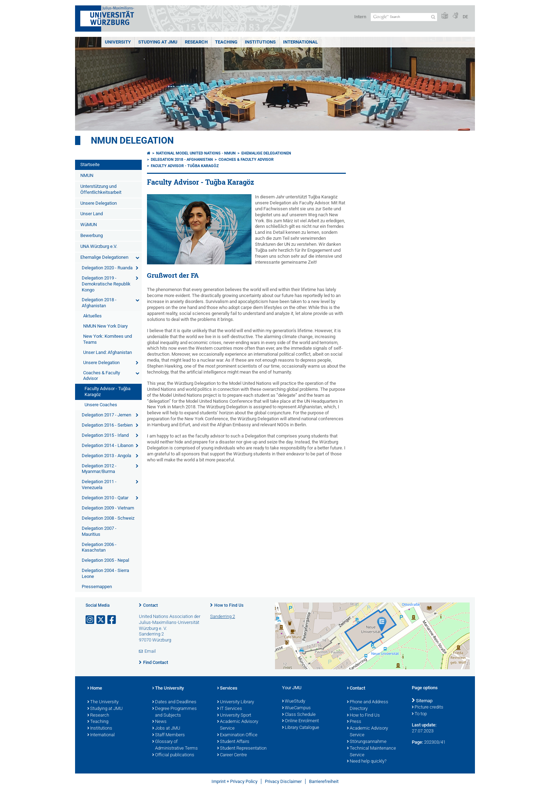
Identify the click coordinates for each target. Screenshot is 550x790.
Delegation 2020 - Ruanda (107, 267)
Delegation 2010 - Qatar (105, 497)
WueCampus (296, 708)
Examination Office (237, 735)
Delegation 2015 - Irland (105, 435)
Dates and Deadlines (174, 702)
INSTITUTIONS (260, 42)
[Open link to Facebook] (112, 620)
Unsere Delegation (98, 203)
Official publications (173, 755)
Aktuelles (92, 315)
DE (465, 16)
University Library (235, 702)
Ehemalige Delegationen (104, 257)
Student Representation (242, 748)
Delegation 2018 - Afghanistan (99, 302)
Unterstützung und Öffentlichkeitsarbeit (100, 189)
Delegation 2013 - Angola (106, 455)
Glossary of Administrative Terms (175, 745)
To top (419, 714)
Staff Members (168, 735)
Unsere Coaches (101, 404)
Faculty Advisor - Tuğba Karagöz (107, 391)
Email (150, 651)
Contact (150, 605)
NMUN (86, 175)
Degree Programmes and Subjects (174, 712)
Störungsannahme (367, 742)
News (159, 722)
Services (227, 688)
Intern (360, 16)
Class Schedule (299, 715)
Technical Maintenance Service (371, 751)
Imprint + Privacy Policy (234, 781)
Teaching (226, 42)
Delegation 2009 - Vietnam (108, 508)
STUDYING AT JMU (157, 42)
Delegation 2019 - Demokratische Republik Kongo (106, 283)
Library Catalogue (300, 728)
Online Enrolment (300, 721)
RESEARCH (196, 42)
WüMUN (88, 224)
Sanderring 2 (222, 616)
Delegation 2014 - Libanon (107, 445)
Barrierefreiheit (323, 781)
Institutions (99, 728)
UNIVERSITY (118, 42)
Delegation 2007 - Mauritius (99, 531)
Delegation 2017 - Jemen (106, 414)
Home (94, 688)
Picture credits (427, 707)
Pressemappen (97, 586)
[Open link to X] (101, 620)
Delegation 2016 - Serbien (107, 425)
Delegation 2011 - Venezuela (99, 484)
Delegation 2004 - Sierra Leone (105, 573)
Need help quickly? (367, 761)
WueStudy (293, 701)
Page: (417, 742)
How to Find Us (228, 605)
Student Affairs (233, 742)
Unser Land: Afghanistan (107, 352)
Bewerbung (91, 235)
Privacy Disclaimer (283, 781)
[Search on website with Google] (404, 17)
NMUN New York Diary (105, 326)
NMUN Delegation (132, 140)
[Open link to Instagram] (90, 620)
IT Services (229, 709)
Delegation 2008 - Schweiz (108, 518)
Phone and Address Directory (367, 705)
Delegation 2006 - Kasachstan (99, 547)
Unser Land (91, 213)
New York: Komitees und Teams (107, 339)
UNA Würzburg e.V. (98, 246)
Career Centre (232, 755)
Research (98, 715)
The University (103, 702)
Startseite (90, 164)
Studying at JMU (105, 709)
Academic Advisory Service (237, 725)
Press (354, 722)
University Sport (234, 715)
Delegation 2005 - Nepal (105, 560)
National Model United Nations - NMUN (196, 153)
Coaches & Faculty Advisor (101, 375)
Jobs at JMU (166, 728)
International (300, 42)
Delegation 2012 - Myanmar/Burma (99, 468)
